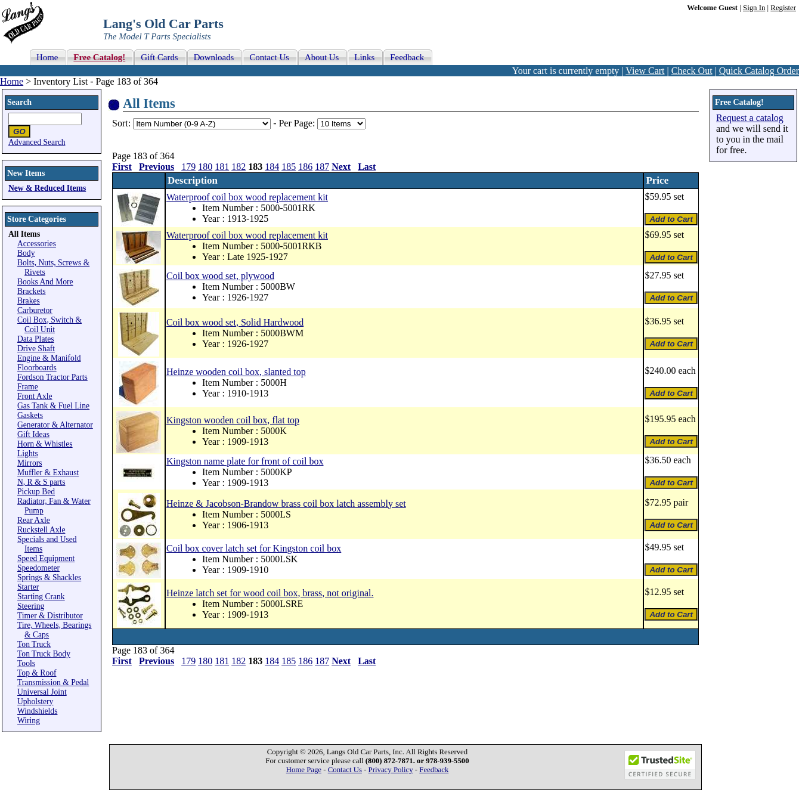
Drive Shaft (36, 348)
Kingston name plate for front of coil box (245, 461)
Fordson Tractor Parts (52, 377)
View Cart (644, 71)
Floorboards (37, 367)
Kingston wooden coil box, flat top (232, 420)
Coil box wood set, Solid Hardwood (235, 322)
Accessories (36, 243)
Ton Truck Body (43, 653)
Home (11, 81)
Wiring (28, 720)
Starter (28, 587)
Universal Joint (42, 691)
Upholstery (35, 701)
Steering (30, 606)
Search (19, 102)
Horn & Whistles (45, 443)
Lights (27, 453)
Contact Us (345, 770)
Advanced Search (37, 142)
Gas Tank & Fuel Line (53, 405)
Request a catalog (749, 118)
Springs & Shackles (49, 577)
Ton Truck (34, 644)
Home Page (303, 770)
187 (322, 167)
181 (222, 167)
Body (26, 253)
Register (783, 8)
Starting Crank (41, 596)
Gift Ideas (33, 434)
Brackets (31, 291)
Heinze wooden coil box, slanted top (236, 372)
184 (272, 167)
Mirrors (29, 463)
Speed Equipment (46, 558)
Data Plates (35, 338)
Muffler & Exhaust (48, 472)
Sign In (754, 8)
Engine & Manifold (48, 358)
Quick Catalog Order (759, 71)
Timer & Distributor (50, 615)
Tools (26, 663)
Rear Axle (33, 520)
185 (288, 167)
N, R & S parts (41, 482)
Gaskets (30, 415)
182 (238, 167)
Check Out (692, 71)
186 (305, 167)
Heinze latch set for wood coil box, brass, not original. (269, 593)
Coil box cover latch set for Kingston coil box (253, 548)
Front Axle (34, 396)
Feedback (433, 770)
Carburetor (34, 310)
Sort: (121, 123)
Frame (27, 386)
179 (188, 167)
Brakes (28, 300)
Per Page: (297, 123)
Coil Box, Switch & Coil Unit (49, 324)
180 (205, 167)
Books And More (45, 281)
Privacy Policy (390, 770)
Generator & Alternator (55, 424)
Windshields (37, 711)
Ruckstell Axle (41, 529)
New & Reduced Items (47, 188)
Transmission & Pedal (53, 682)
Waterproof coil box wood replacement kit (247, 197)
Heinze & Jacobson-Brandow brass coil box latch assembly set (286, 503)
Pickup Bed (36, 491)
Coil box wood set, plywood (220, 276)
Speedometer (38, 567)
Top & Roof (37, 672)
